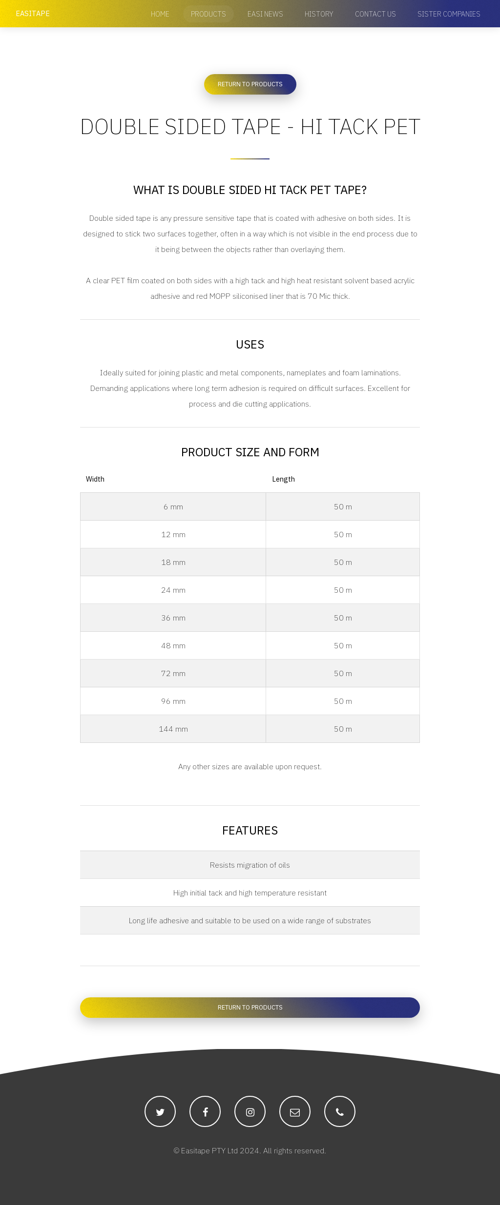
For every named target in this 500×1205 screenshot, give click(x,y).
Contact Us (375, 14)
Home (160, 14)
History (319, 14)
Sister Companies (448, 14)
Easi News (265, 14)
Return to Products (250, 84)
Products (208, 14)
